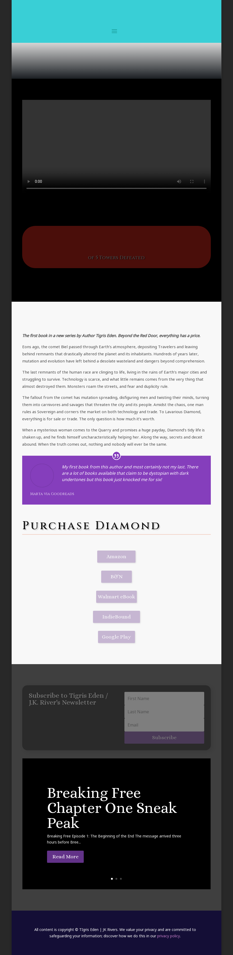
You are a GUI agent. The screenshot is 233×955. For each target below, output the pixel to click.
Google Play (116, 637)
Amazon (116, 556)
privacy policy (168, 935)
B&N (116, 577)
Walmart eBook (116, 597)
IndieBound (116, 617)
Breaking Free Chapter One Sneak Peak (112, 807)
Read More (65, 857)
